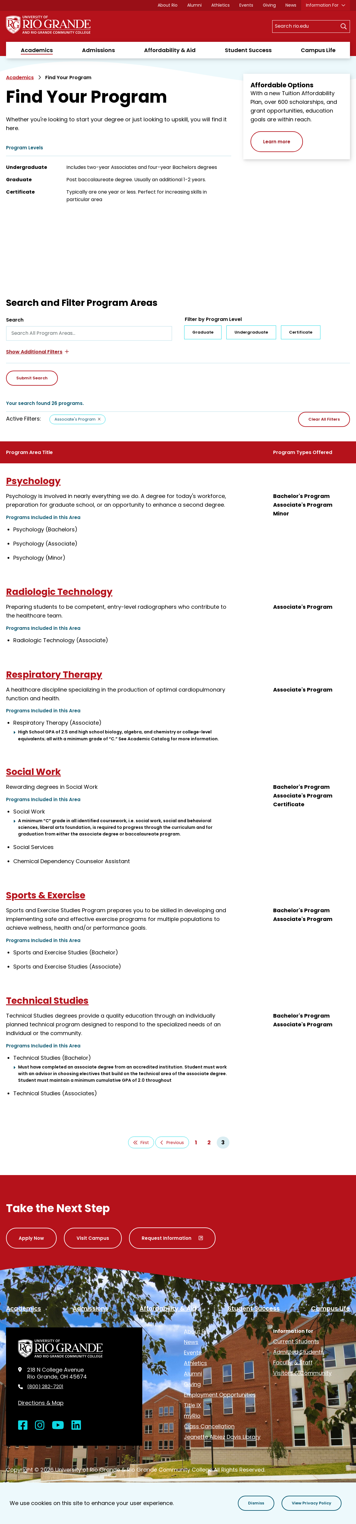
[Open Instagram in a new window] (40, 1425)
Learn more (276, 141)
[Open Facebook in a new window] (23, 1425)
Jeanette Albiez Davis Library (222, 1437)
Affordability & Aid (170, 50)
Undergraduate (251, 332)
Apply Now (31, 1238)
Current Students (296, 1341)
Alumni (194, 5)
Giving (269, 5)
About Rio (168, 5)
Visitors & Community (302, 1373)
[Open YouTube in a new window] (58, 1425)
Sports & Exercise (45, 895)
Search (15, 319)
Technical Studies (47, 1000)
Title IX (192, 1405)
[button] (37, 351)
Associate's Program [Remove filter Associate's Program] (75, 419)
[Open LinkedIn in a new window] (76, 1425)
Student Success (248, 50)
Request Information (166, 1238)
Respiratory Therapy (54, 674)
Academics (37, 50)
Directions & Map (41, 1403)
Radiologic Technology (59, 592)
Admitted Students (298, 1352)
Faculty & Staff (293, 1362)
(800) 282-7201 (45, 1386)
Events (246, 5)
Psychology (33, 481)
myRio (192, 1416)
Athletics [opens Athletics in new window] (220, 5)
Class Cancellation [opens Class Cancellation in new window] (209, 1426)
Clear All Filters (324, 419)
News (290, 5)
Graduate (202, 332)
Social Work (33, 772)
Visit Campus (93, 1238)
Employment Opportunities (220, 1394)
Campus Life (318, 50)
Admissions (98, 50)
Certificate (300, 332)
